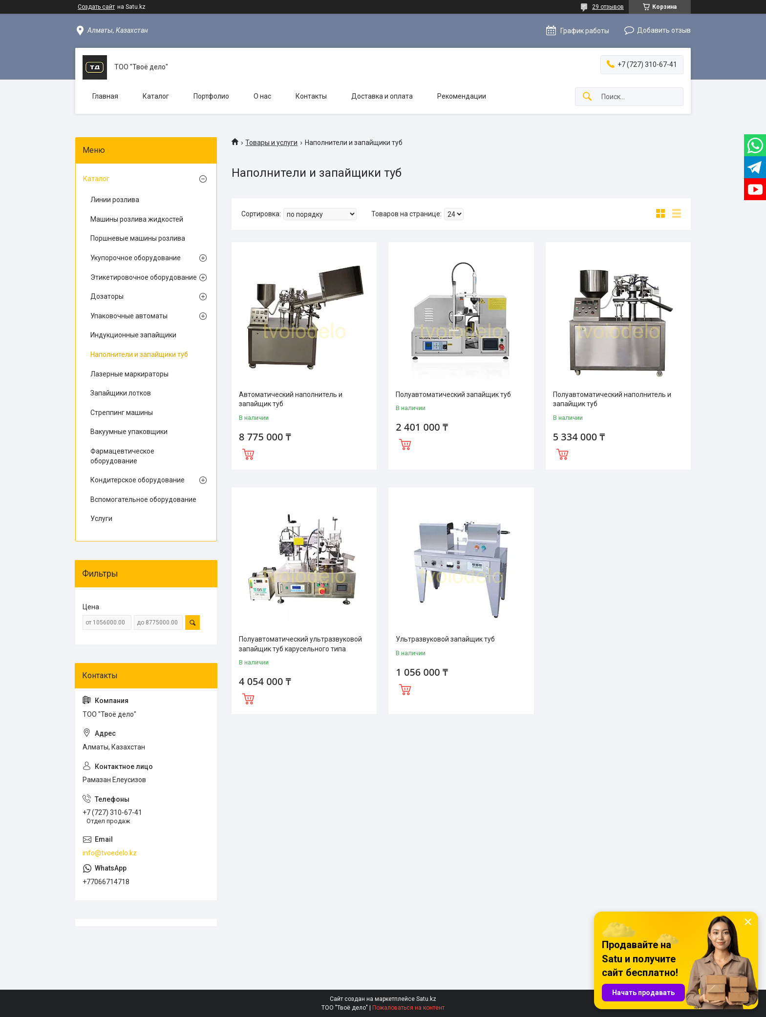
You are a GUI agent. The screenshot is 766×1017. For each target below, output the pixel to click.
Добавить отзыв (664, 30)
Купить (248, 453)
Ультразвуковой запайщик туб (445, 639)
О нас (262, 96)
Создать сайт (96, 6)
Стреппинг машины (121, 412)
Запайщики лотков (120, 393)
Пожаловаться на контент (408, 1007)
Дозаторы (107, 296)
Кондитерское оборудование (137, 480)
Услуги (101, 518)
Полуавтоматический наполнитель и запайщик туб (612, 399)
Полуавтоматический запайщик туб (453, 394)
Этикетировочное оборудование (143, 277)
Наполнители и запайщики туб (139, 354)
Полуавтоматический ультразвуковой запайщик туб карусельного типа (300, 644)
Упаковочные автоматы (129, 316)
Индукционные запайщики (133, 335)
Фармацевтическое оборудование (122, 456)
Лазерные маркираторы (129, 374)
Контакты (311, 96)
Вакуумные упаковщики (129, 432)
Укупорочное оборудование (135, 258)
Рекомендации (461, 96)
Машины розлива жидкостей (136, 219)
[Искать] (587, 96)
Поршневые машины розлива (137, 238)
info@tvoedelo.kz (110, 853)
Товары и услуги (271, 142)
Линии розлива (114, 200)
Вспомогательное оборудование (143, 499)
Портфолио (211, 96)
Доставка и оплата (382, 96)
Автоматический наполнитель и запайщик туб (290, 399)
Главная (105, 96)
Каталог (156, 96)
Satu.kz (426, 999)
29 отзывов (608, 6)
